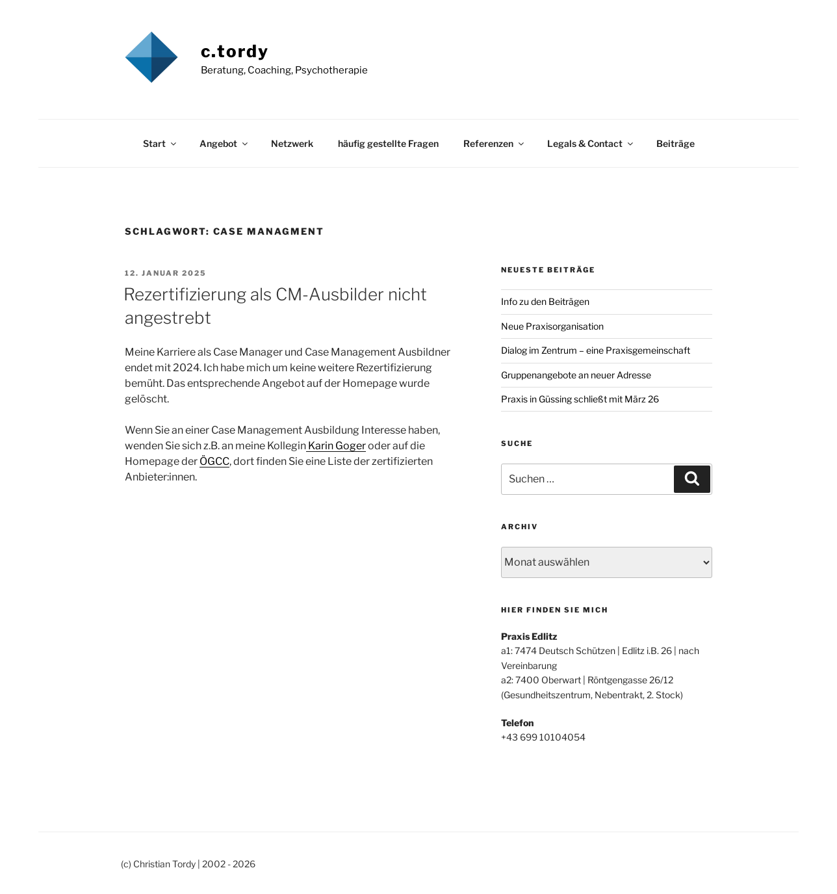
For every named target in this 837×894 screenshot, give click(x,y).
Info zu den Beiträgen (545, 301)
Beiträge (675, 143)
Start (160, 143)
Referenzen (494, 143)
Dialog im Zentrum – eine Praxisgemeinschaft (595, 350)
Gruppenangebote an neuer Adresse (576, 374)
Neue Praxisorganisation (552, 326)
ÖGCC (214, 461)
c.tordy (235, 51)
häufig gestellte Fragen (388, 143)
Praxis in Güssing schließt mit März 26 (580, 398)
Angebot (225, 143)
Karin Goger (336, 446)
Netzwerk (292, 143)
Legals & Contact (591, 143)
